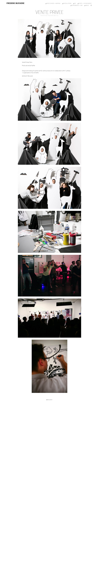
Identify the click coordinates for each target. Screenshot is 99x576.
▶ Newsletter (49, 399)
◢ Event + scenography (84, 3)
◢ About (86, 5)
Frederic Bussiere (15, 3)
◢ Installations (66, 3)
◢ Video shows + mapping (52, 3)
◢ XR (74, 3)
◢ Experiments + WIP (76, 5)
